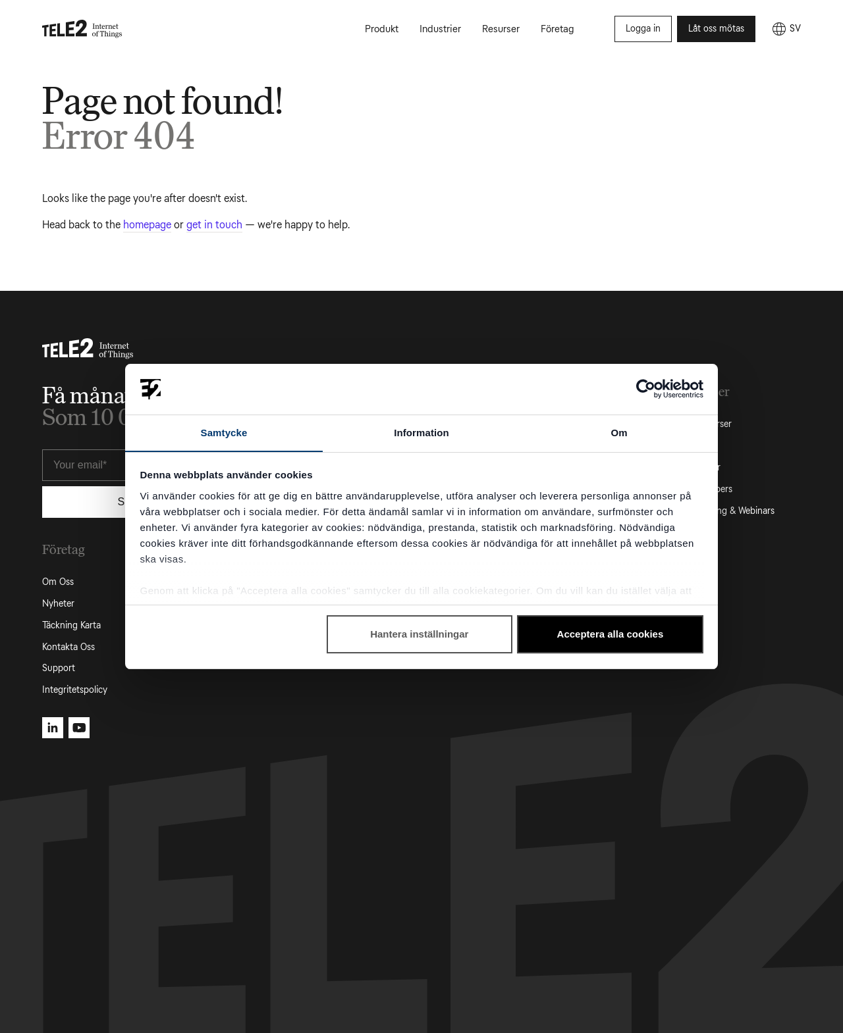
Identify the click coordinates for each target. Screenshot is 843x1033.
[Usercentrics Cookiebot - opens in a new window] (645, 389)
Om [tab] (619, 432)
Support (58, 668)
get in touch (214, 224)
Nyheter (58, 603)
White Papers (706, 489)
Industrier (440, 29)
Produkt (381, 29)
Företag (557, 29)
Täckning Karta (71, 625)
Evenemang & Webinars (727, 510)
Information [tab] (421, 432)
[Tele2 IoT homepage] (82, 29)
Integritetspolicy (74, 689)
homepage (147, 224)
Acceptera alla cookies (610, 634)
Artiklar (694, 445)
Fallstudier (700, 467)
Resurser (501, 29)
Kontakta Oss (68, 647)
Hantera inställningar (419, 634)
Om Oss (58, 582)
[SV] (786, 29)
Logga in (643, 28)
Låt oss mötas (716, 28)
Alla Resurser (706, 424)
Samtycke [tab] (224, 432)
